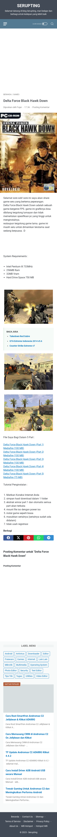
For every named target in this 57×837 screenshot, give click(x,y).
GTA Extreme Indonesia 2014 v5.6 (26, 341)
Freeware (9, 659)
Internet (31, 659)
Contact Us (27, 816)
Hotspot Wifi (42, 826)
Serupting (28, 5)
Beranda (15, 816)
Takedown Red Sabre (20, 336)
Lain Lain (43, 659)
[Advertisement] (28, 60)
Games (20, 659)
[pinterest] (28, 538)
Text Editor (37, 670)
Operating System (38, 665)
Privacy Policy (42, 821)
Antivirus (20, 653)
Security (24, 670)
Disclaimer (28, 821)
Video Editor (42, 676)
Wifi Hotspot (27, 826)
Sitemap (39, 816)
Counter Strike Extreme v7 (22, 346)
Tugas (19, 676)
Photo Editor (11, 670)
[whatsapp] (39, 538)
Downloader (33, 653)
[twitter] (18, 538)
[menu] (7, 23)
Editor (46, 653)
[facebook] (8, 538)
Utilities (29, 676)
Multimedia (21, 665)
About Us (13, 826)
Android (8, 653)
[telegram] (49, 538)
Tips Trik (9, 676)
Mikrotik (8, 665)
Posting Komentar (41, 107)
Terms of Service (13, 821)
